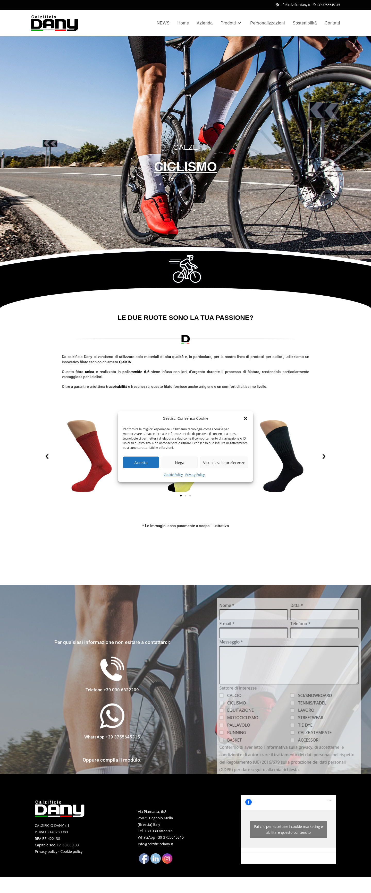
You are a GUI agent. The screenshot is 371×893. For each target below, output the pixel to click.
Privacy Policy (195, 475)
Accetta (140, 462)
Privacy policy (46, 851)
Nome (324, 764)
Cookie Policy (173, 475)
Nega (179, 462)
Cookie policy (71, 851)
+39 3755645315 (328, 5)
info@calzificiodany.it (295, 5)
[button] (245, 418)
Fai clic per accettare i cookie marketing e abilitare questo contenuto (288, 829)
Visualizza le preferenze (224, 462)
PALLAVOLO (332, 884)
